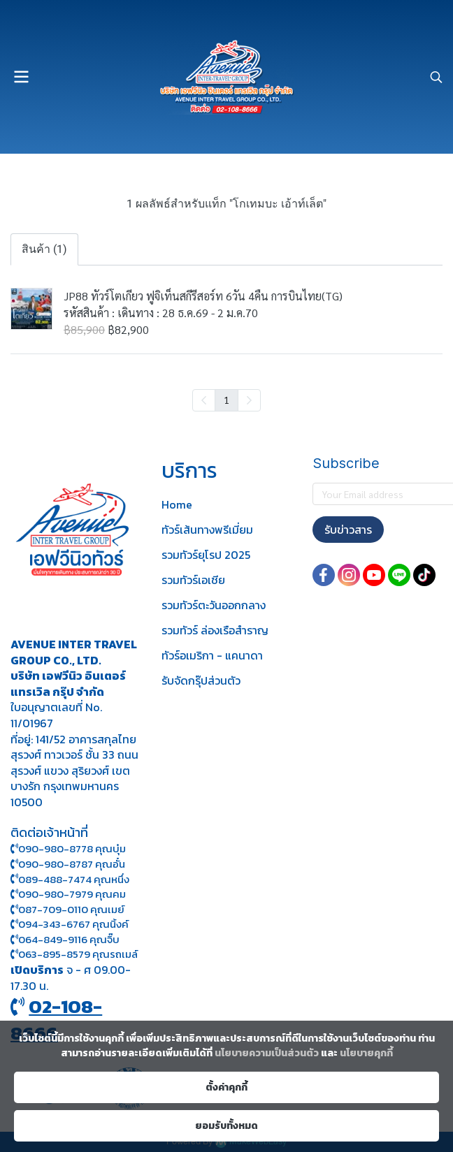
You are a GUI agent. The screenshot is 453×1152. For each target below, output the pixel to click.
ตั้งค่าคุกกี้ (226, 1087)
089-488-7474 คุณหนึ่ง (69, 879)
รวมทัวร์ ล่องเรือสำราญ (214, 630)
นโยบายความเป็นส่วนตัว (267, 1053)
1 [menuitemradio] (226, 399)
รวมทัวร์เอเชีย (193, 579)
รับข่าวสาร (348, 529)
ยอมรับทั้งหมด (226, 1125)
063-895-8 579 (54, 954)
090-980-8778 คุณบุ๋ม (68, 848)
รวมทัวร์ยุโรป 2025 (205, 554)
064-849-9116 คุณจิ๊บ (65, 939)
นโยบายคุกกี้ (366, 1053)
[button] (436, 77)
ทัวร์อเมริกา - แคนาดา (212, 655)
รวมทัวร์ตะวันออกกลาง (213, 605)
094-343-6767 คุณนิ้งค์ (69, 924)
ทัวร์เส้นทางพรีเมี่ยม (207, 529)
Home (176, 504)
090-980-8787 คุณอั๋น (71, 864)
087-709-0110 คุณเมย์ (71, 909)
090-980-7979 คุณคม (72, 894)
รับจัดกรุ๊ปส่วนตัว (200, 680)
